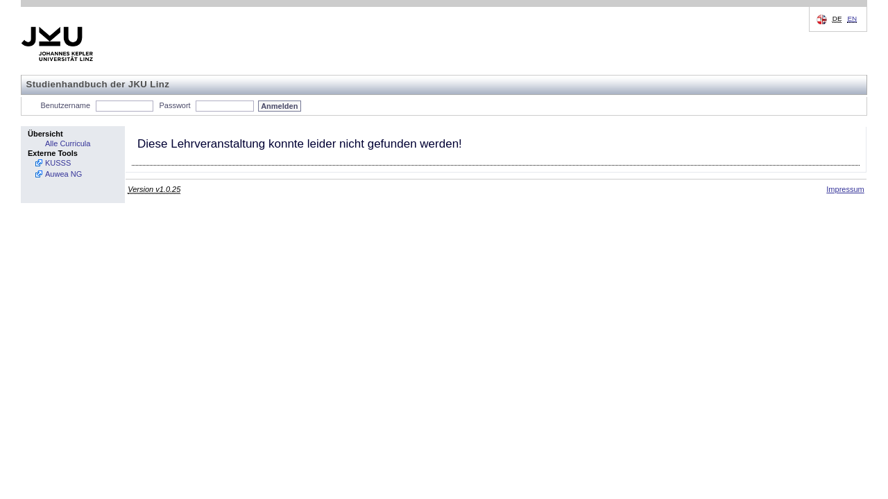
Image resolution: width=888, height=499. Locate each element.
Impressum (845, 189)
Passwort (174, 105)
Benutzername (66, 105)
